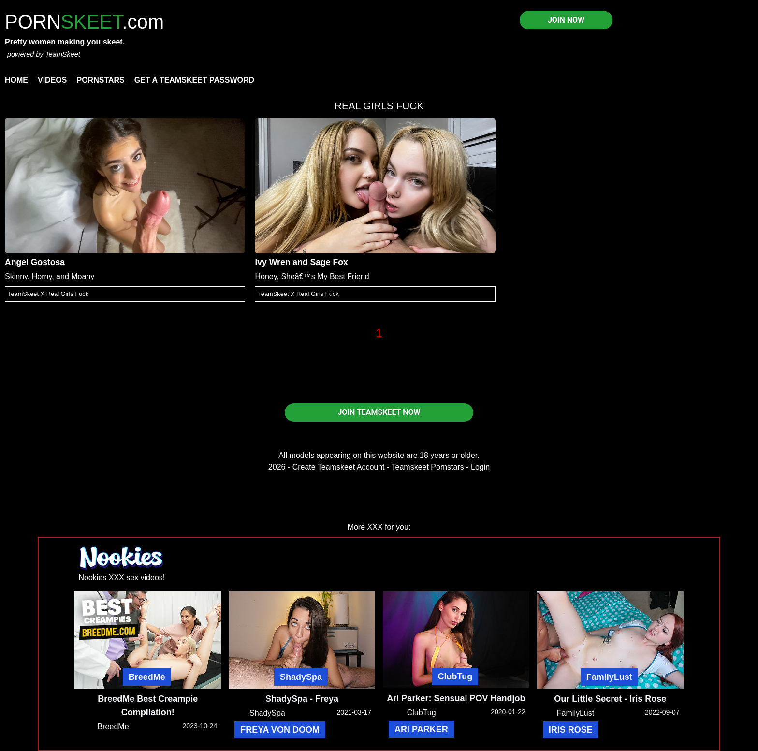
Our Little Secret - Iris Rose (610, 699)
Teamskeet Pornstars (428, 467)
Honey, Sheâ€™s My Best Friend (312, 276)
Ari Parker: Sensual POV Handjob (456, 698)
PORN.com (84, 21)
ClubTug (455, 676)
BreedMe (147, 677)
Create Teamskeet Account (338, 467)
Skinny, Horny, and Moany (49, 276)
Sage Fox (329, 262)
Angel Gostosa (35, 262)
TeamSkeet (62, 54)
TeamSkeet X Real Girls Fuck (48, 293)
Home (16, 80)
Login (480, 467)
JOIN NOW (566, 20)
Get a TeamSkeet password (194, 80)
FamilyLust (609, 677)
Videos (52, 80)
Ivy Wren (272, 262)
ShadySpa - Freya (301, 699)
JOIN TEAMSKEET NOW (378, 412)
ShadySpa (301, 677)
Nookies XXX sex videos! (122, 578)
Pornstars (100, 80)
